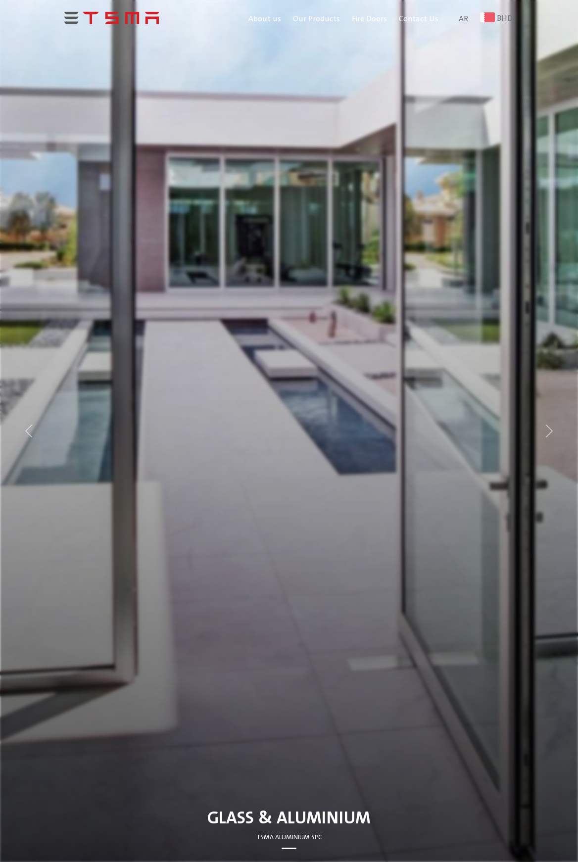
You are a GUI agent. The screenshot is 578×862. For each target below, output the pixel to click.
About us (264, 18)
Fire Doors (369, 18)
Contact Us (418, 18)
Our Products (316, 18)
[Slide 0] (289, 848)
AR (463, 18)
